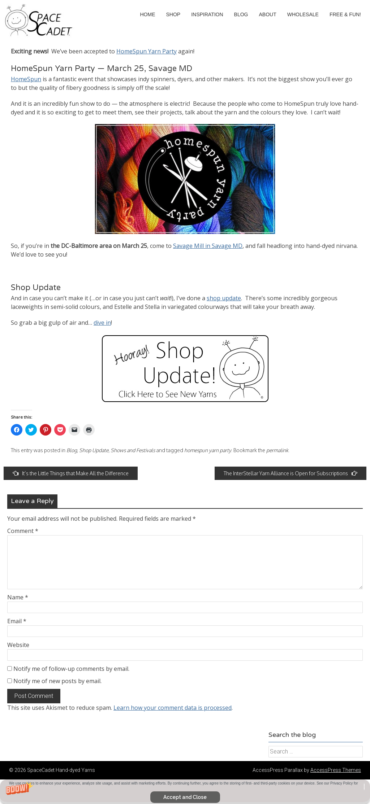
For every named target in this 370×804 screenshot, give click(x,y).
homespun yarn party (207, 450)
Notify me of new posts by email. (57, 681)
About (267, 14)
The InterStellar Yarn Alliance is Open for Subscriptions (290, 473)
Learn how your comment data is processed (172, 708)
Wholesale (303, 14)
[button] (185, 791)
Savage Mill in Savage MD (207, 246)
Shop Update (93, 450)
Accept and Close (185, 797)
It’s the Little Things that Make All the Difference (71, 473)
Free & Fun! (345, 14)
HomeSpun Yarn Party (146, 51)
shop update (224, 298)
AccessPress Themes (335, 770)
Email (16, 621)
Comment (22, 531)
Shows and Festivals (133, 450)
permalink (277, 450)
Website (18, 645)
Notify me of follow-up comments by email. (71, 669)
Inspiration (207, 14)
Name (17, 597)
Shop (173, 14)
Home (147, 14)
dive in (102, 323)
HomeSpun (26, 79)
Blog (241, 14)
